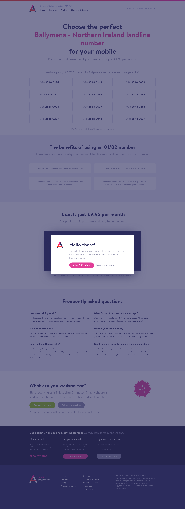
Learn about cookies (105, 265)
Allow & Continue (81, 265)
